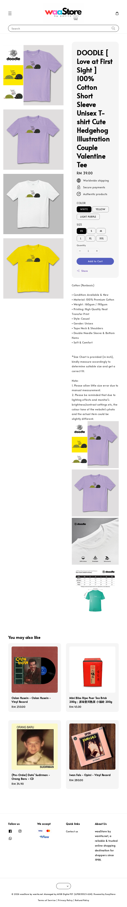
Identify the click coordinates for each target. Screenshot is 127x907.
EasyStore (110, 894)
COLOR (81, 203)
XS (81, 231)
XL (90, 238)
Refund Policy (82, 900)
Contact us (72, 831)
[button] (10, 13)
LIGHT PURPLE (88, 216)
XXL (102, 238)
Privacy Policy (65, 900)
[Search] (113, 28)
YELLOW (100, 209)
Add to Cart (95, 261)
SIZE (79, 224)
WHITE (84, 209)
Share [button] (82, 270)
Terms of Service (47, 900)
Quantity (81, 245)
